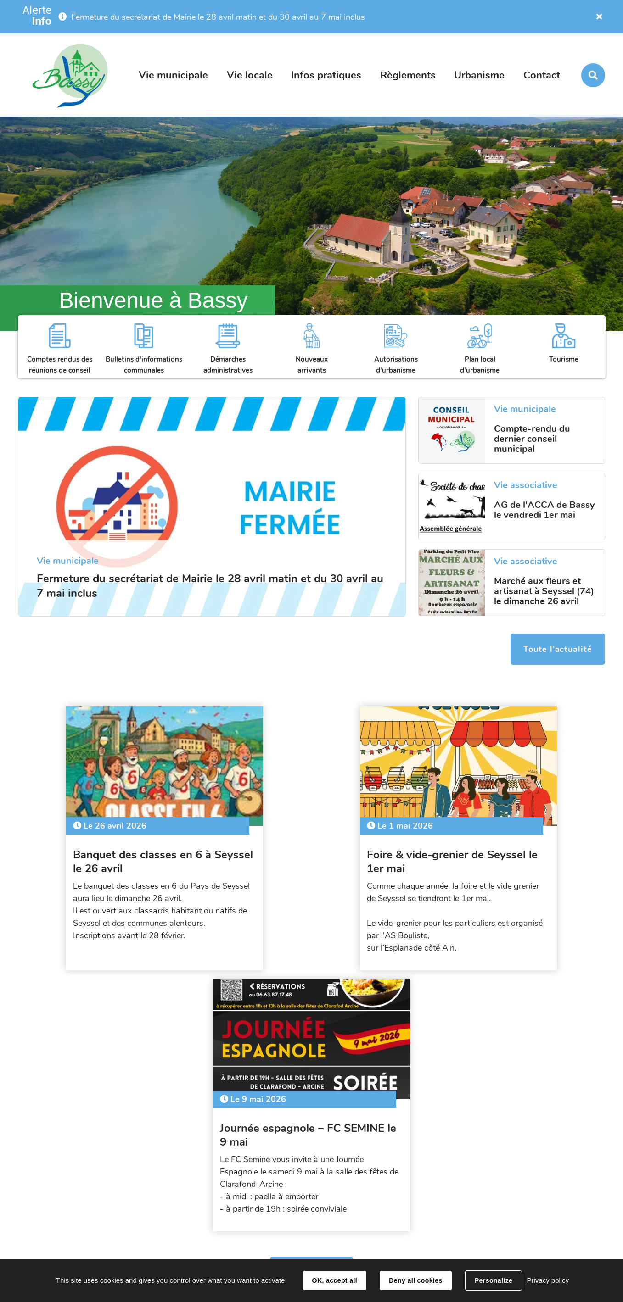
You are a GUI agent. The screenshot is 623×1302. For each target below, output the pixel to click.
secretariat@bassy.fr (497, 1213)
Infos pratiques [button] (326, 75)
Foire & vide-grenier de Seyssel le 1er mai (310, 857)
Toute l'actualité (557, 649)
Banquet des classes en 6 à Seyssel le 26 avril (97, 857)
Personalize (493, 1280)
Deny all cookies (415, 1280)
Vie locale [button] (250, 75)
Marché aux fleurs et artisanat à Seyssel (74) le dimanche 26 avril (544, 591)
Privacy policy (548, 1280)
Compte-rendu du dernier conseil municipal (532, 439)
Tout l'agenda (312, 1007)
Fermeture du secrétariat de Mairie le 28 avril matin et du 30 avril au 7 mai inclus (218, 16)
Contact (541, 75)
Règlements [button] (408, 75)
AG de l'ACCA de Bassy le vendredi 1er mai (544, 510)
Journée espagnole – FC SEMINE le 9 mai (502, 857)
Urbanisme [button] (479, 75)
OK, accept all (334, 1280)
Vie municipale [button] (173, 75)
